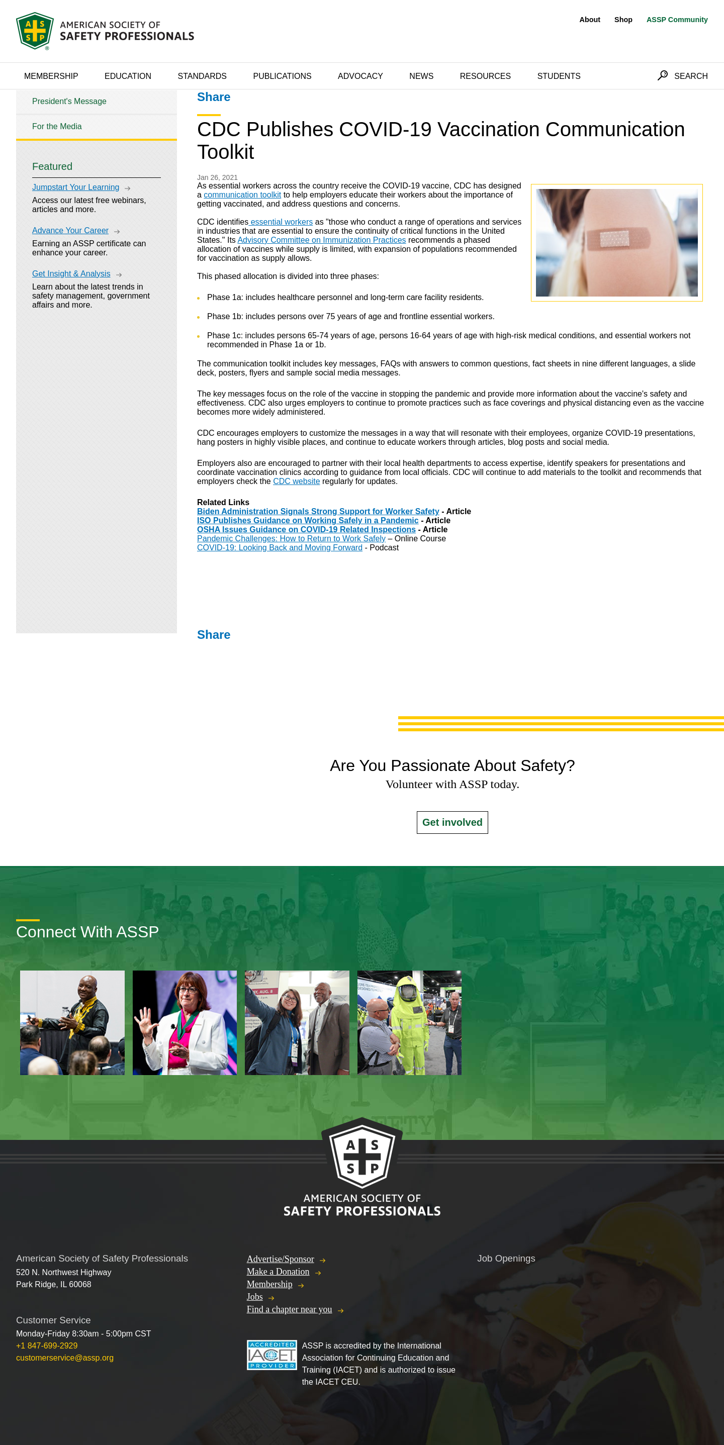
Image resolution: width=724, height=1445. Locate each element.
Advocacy (360, 76)
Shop (623, 20)
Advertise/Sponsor (280, 1259)
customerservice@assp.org (65, 1358)
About (590, 20)
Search (691, 76)
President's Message (69, 101)
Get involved (452, 822)
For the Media (57, 126)
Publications (282, 76)
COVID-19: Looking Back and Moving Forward (280, 547)
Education (128, 76)
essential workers (280, 222)
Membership (51, 76)
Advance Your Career (70, 230)
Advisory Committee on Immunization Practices (321, 240)
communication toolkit (242, 194)
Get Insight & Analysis (71, 273)
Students (559, 76)
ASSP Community (677, 20)
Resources (485, 76)
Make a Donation (278, 1272)
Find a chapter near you (289, 1309)
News (421, 76)
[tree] (96, 114)
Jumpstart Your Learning (75, 187)
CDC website (296, 481)
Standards (202, 76)
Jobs (255, 1297)
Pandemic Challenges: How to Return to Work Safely (291, 538)
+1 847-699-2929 (46, 1345)
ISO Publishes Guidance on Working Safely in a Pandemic (308, 520)
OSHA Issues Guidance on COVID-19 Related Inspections (306, 529)
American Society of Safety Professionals (106, 31)
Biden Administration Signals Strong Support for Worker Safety (318, 511)
